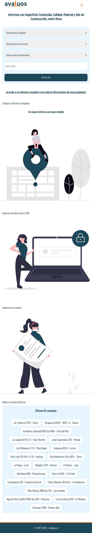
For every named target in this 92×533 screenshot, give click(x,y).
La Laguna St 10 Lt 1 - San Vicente (28, 439)
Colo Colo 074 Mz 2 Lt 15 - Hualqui (26, 456)
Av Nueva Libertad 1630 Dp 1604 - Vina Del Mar (46, 431)
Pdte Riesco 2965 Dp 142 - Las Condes (46, 490)
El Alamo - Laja (70, 465)
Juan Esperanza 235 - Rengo (66, 439)
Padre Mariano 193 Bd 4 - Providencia (66, 482)
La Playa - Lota (21, 465)
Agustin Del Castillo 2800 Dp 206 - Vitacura (28, 499)
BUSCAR (46, 77)
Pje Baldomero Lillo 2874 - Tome (66, 456)
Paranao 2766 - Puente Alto (46, 507)
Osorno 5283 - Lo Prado (63, 473)
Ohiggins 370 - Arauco (46, 465)
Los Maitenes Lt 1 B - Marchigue (31, 448)
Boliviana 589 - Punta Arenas (31, 473)
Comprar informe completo (16, 103)
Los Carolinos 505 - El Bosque (70, 499)
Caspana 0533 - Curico (64, 448)
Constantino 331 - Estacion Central (24, 482)
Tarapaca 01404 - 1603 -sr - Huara (61, 422)
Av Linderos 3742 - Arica (26, 422)
